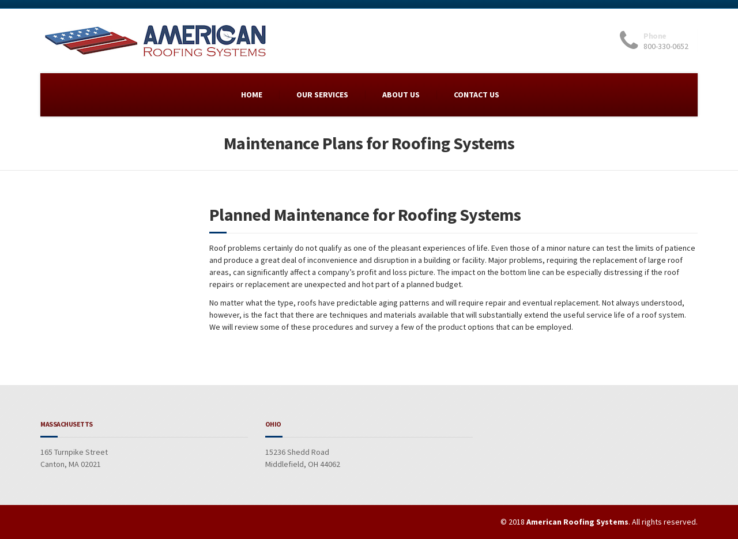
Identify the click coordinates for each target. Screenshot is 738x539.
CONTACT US (476, 94)
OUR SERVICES (322, 94)
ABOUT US (401, 94)
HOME (251, 94)
